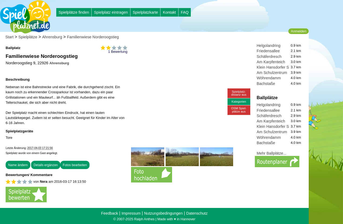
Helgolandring (269, 45)
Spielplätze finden (74, 12)
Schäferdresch (269, 56)
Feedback (109, 213)
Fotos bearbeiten (75, 165)
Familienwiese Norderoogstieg (93, 37)
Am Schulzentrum (272, 72)
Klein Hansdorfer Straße (277, 67)
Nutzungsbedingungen (163, 213)
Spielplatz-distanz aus (239, 93)
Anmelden (298, 31)
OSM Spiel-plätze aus (239, 110)
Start (9, 37)
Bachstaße (266, 83)
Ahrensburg (52, 37)
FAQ (185, 12)
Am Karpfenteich (271, 62)
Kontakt (169, 12)
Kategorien (239, 101)
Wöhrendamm (269, 78)
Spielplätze (27, 37)
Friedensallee (268, 51)
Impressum (130, 213)
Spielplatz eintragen (111, 12)
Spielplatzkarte (145, 12)
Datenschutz (197, 213)
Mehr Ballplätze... (271, 153)
